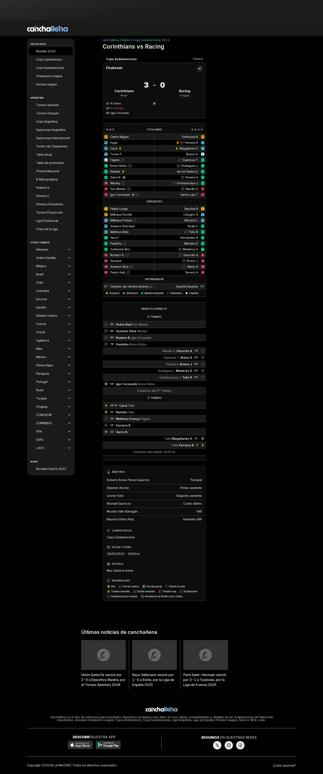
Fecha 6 (198, 58)
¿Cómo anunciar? (284, 765)
